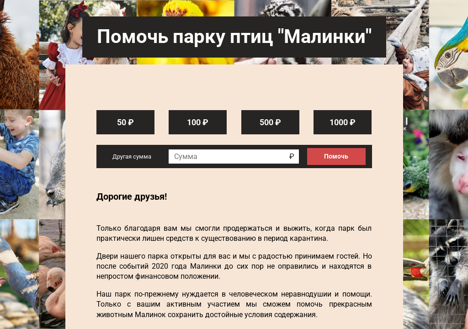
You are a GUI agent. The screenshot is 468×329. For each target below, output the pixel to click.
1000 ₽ (343, 122)
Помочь (336, 156)
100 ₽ (197, 122)
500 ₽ (270, 122)
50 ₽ (125, 122)
